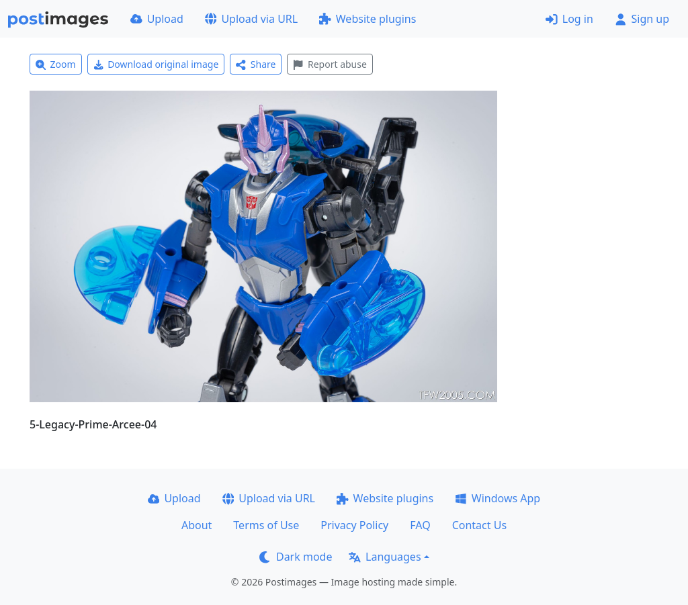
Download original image (156, 64)
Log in (569, 18)
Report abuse (329, 64)
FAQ (420, 525)
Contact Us (479, 525)
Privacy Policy (354, 525)
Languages (385, 556)
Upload (156, 18)
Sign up (642, 18)
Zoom (56, 64)
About (196, 525)
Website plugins (367, 18)
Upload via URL (251, 18)
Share (255, 64)
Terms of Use (266, 525)
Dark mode (295, 556)
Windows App (497, 498)
